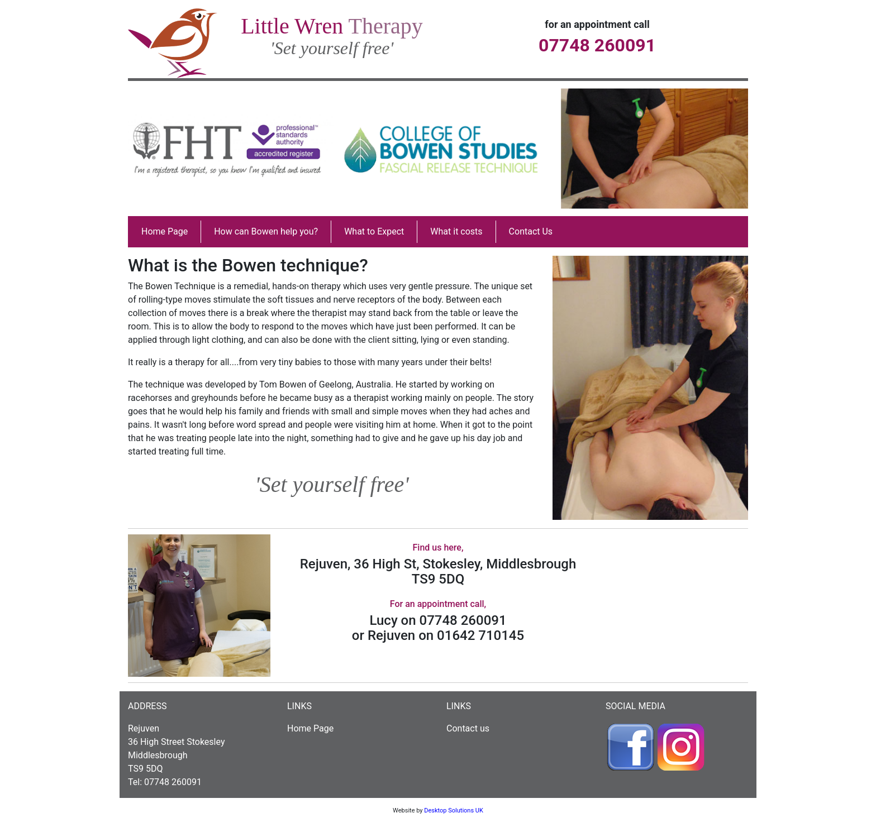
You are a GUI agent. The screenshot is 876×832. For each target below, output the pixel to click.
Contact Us (531, 231)
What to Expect (374, 231)
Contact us (467, 728)
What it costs (456, 231)
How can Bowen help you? (266, 231)
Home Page (164, 231)
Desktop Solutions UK (453, 810)
